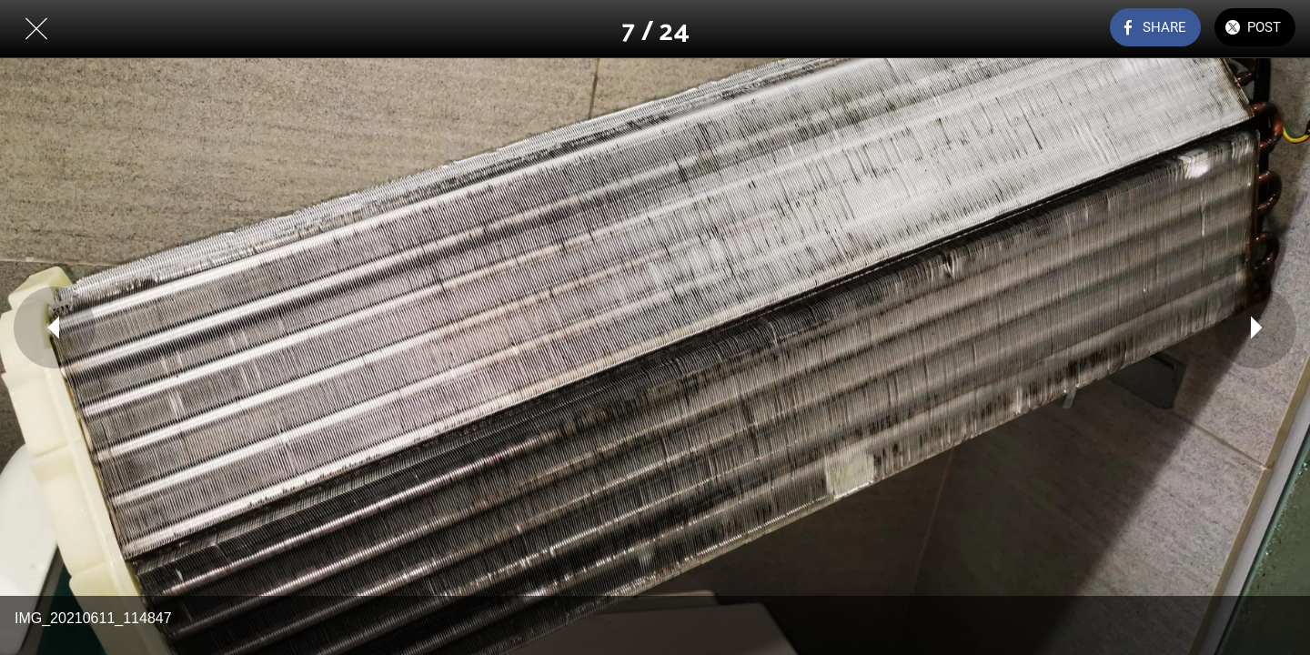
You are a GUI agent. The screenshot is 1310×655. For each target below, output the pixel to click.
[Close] (36, 29)
